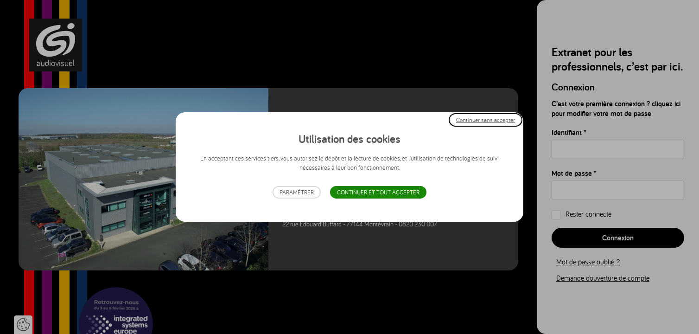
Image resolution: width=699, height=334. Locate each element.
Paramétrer (297, 192)
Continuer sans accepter (485, 120)
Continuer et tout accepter (378, 192)
